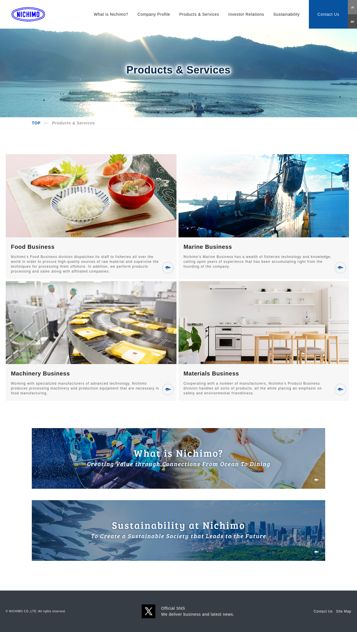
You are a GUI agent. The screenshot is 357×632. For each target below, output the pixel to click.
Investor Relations (246, 14)
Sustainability (286, 14)
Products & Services (199, 14)
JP (352, 7)
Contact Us (328, 14)
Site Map (343, 611)
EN (352, 21)
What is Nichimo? (111, 14)
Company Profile (154, 14)
